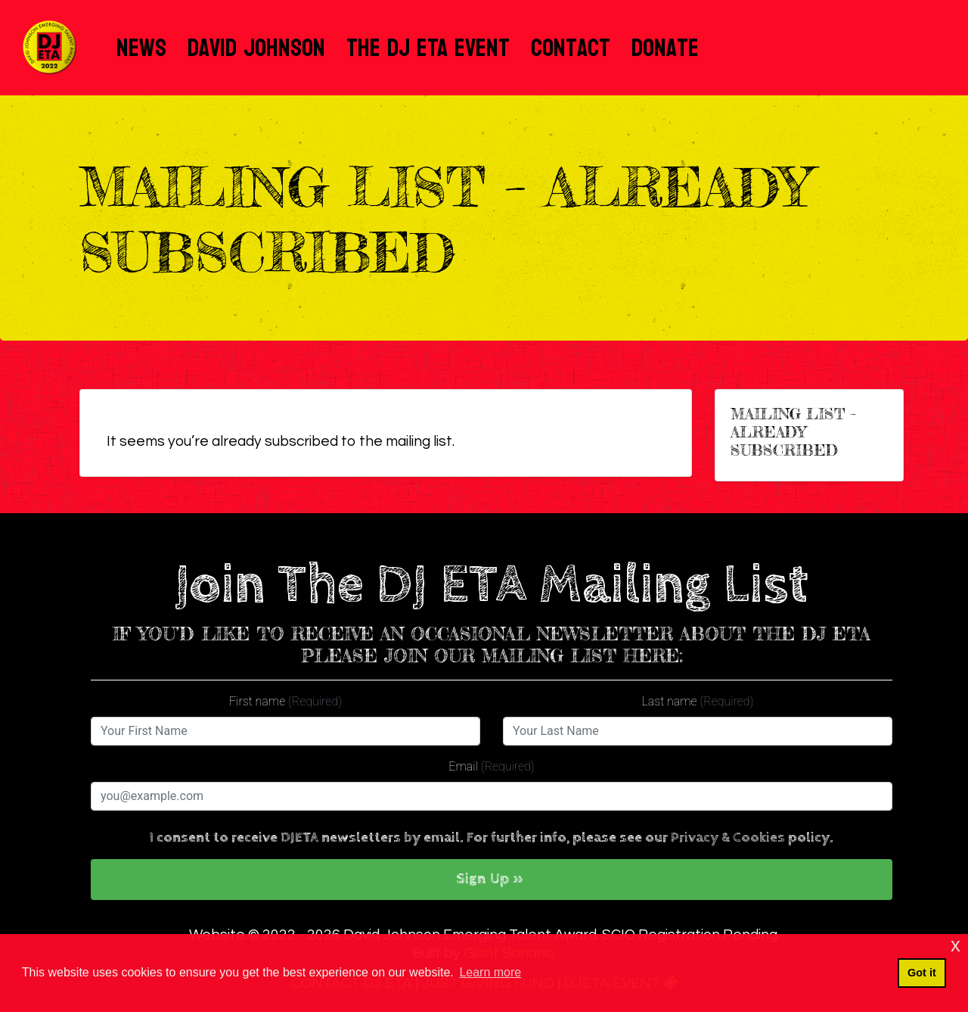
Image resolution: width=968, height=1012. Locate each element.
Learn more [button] (490, 972)
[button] (491, 879)
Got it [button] (922, 973)
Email (491, 766)
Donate (665, 48)
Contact (570, 48)
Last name (698, 701)
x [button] (955, 945)
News (141, 48)
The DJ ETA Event (428, 48)
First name (285, 701)
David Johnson (256, 48)
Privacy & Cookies (728, 837)
